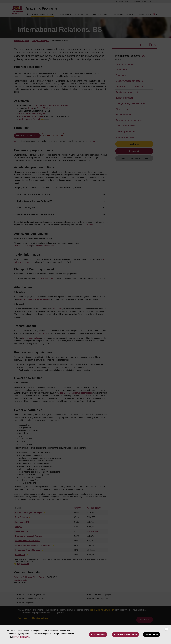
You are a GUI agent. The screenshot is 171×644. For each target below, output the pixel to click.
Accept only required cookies (125, 634)
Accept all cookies (98, 634)
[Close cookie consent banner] (166, 629)
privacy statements (21, 637)
